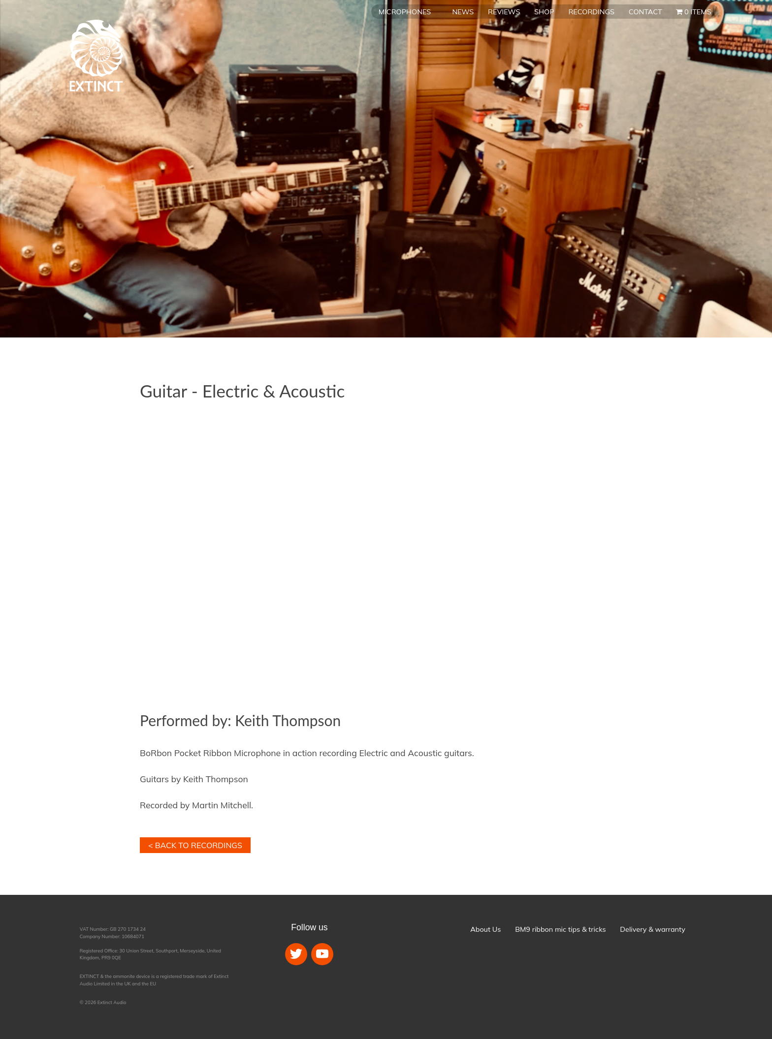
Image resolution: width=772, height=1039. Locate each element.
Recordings (591, 11)
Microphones (405, 11)
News (463, 11)
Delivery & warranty (652, 929)
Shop (544, 11)
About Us (485, 929)
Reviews (504, 11)
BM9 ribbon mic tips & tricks (560, 929)
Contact (645, 11)
